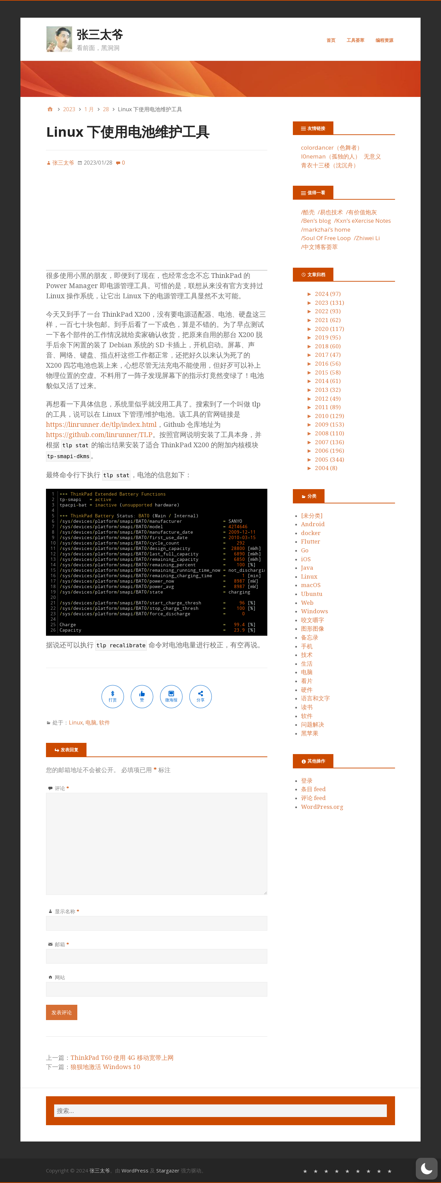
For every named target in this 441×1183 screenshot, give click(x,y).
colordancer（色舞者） (332, 147)
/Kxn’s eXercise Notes (362, 220)
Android (313, 524)
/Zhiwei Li (367, 238)
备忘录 (309, 637)
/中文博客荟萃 (319, 247)
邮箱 (62, 944)
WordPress (135, 1170)
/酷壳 (308, 212)
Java (307, 567)
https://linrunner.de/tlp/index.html (101, 424)
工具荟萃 (355, 40)
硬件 (307, 689)
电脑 (90, 722)
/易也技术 (330, 212)
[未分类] (311, 515)
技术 (307, 654)
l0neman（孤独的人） (331, 156)
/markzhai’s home (325, 229)
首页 (331, 40)
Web (307, 602)
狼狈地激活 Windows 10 (105, 1066)
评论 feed (313, 798)
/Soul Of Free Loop (326, 238)
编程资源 (384, 40)
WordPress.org (322, 806)
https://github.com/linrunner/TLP (99, 435)
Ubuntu (311, 593)
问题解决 (312, 724)
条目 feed (313, 789)
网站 (60, 977)
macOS (311, 585)
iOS (306, 559)
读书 (307, 707)
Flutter (310, 541)
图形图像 (312, 628)
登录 (307, 780)
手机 (307, 646)
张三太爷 (100, 34)
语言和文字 (315, 698)
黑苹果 (309, 733)
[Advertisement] (156, 222)
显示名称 (67, 911)
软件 (104, 722)
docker (311, 533)
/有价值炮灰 (361, 212)
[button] (427, 1169)
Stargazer (167, 1170)
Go (305, 550)
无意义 (372, 156)
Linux (76, 722)
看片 (307, 681)
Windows (314, 611)
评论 (62, 788)
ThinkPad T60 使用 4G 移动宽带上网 (122, 1057)
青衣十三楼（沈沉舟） (330, 165)
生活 (307, 663)
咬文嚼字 (312, 620)
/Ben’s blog (316, 220)
